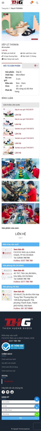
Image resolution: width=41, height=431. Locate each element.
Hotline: (11, 341)
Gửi (20, 418)
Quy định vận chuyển (9, 363)
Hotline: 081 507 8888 (23, 308)
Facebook (8, 381)
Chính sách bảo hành (9, 359)
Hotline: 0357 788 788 (23, 260)
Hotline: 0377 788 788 (23, 282)
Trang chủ (5, 8)
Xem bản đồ (19, 249)
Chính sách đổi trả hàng (10, 367)
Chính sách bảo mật (8, 371)
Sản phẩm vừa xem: (10, 228)
